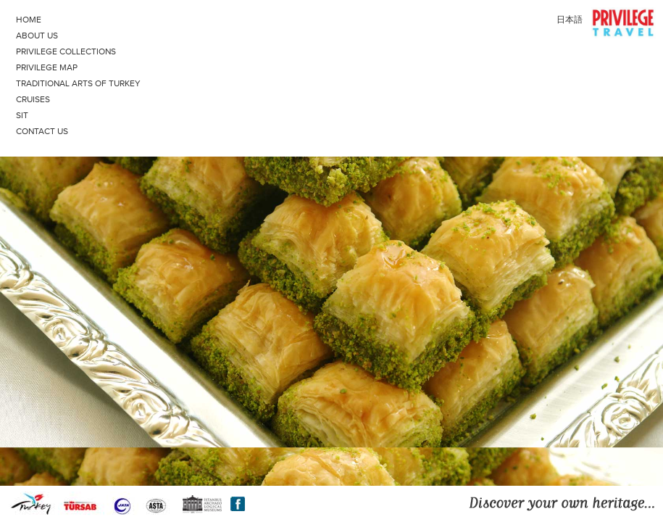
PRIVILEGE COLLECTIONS (66, 51)
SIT (22, 115)
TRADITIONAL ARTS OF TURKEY (78, 83)
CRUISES (33, 99)
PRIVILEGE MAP (47, 67)
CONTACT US (42, 131)
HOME (28, 19)
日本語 (569, 19)
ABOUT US (37, 35)
